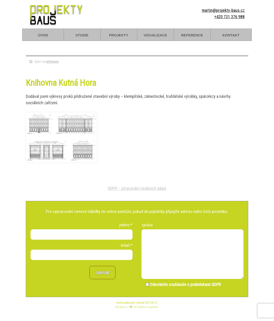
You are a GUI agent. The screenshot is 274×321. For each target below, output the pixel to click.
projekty (118, 34)
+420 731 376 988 (229, 16)
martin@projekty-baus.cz (223, 10)
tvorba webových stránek (130, 302)
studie (81, 34)
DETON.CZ (152, 302)
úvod (43, 34)
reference (192, 34)
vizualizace (155, 34)
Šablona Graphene (147, 307)
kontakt (230, 34)
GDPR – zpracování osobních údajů (137, 188)
